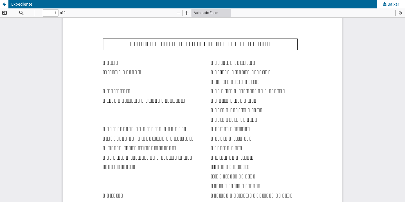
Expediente (21, 4)
